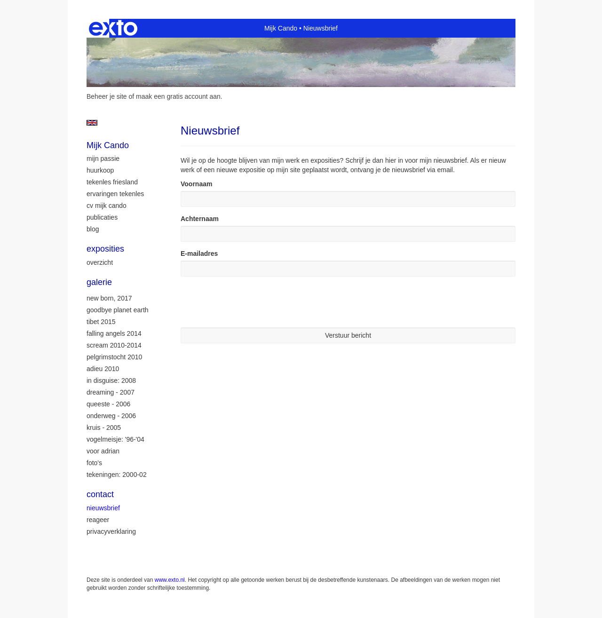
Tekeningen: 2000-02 (117, 474)
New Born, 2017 (109, 298)
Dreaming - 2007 (111, 392)
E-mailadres (199, 253)
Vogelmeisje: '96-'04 (115, 439)
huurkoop (100, 170)
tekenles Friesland (112, 182)
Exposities (105, 249)
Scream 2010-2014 (114, 345)
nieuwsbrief (103, 508)
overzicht (100, 262)
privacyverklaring (111, 531)
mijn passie (103, 158)
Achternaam (200, 218)
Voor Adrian (103, 451)
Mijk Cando (280, 28)
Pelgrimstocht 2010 (114, 357)
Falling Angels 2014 (114, 333)
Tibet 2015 (101, 321)
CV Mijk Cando (107, 205)
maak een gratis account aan (178, 96)
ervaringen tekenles (115, 194)
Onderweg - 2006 (111, 416)
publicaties (102, 217)
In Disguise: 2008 (111, 380)
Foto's (94, 463)
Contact (100, 494)
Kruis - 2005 (104, 427)
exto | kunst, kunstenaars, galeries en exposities (113, 28)
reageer (98, 519)
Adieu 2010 (103, 368)
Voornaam (196, 184)
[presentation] (252, 302)
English (92, 123)
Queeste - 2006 (108, 404)
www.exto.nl (170, 580)
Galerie (99, 282)
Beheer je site (107, 96)
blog (93, 229)
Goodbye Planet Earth (118, 310)
